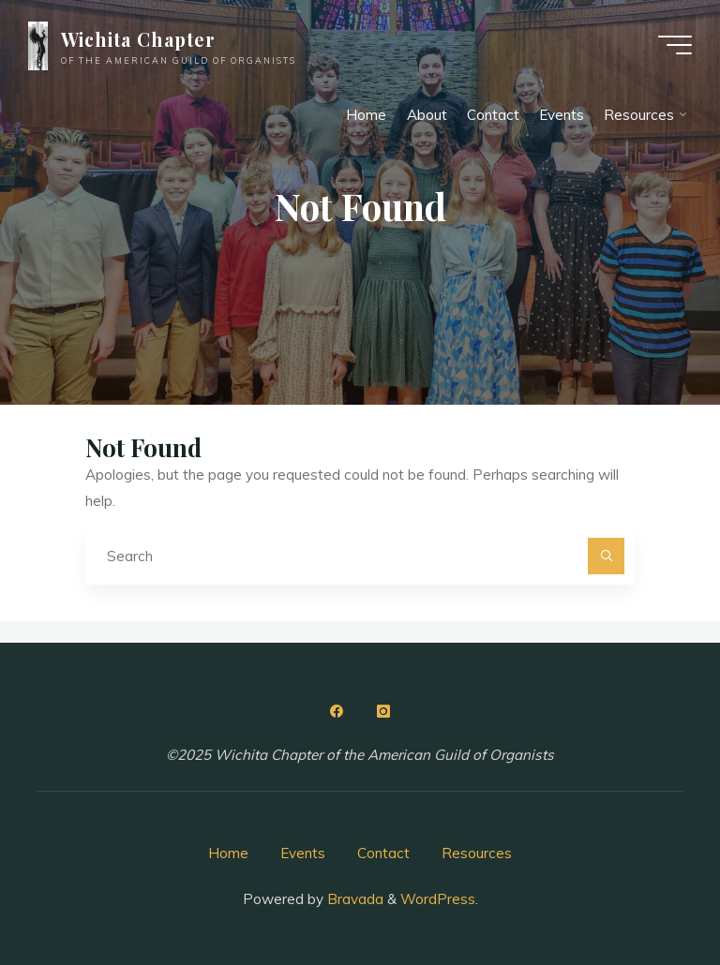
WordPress (437, 899)
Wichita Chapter (138, 39)
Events (302, 853)
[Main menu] (675, 45)
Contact (383, 853)
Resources (477, 853)
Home (228, 853)
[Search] (606, 556)
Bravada (353, 899)
